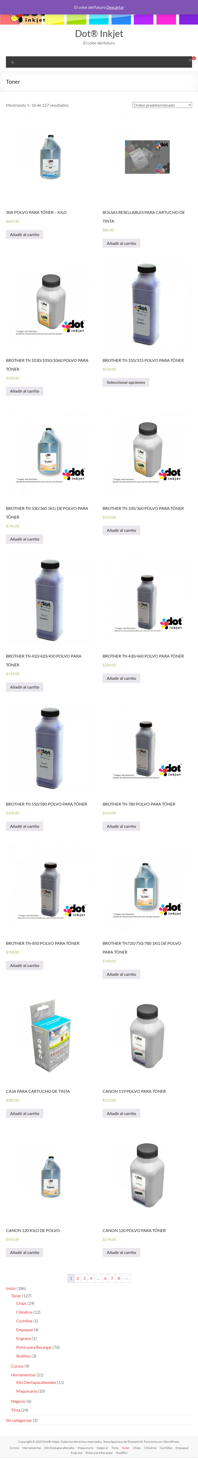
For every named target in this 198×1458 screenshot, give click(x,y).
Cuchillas (166, 1448)
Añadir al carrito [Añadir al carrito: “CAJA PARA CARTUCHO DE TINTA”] (24, 1113)
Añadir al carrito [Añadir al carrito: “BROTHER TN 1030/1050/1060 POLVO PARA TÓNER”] (24, 391)
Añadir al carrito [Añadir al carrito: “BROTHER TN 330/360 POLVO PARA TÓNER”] (121, 530)
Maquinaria (85, 1448)
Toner (126, 1448)
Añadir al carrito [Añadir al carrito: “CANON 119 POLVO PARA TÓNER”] (121, 1113)
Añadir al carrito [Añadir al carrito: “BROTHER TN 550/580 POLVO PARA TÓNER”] (24, 826)
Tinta (114, 1448)
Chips (137, 1448)
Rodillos (121, 1453)
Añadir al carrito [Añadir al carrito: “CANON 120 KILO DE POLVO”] (24, 1252)
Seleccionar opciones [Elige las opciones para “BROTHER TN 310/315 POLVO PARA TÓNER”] (126, 382)
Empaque (182, 1448)
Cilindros (150, 1448)
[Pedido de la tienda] (162, 105)
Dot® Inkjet (99, 33)
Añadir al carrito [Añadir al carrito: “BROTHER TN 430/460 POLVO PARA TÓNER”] (121, 678)
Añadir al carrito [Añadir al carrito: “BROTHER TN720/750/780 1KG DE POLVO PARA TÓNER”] (121, 974)
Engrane (76, 1453)
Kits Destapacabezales (59, 1448)
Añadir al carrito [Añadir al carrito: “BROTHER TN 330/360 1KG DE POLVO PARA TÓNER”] (24, 539)
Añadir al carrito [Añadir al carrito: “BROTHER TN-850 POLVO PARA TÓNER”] (24, 965)
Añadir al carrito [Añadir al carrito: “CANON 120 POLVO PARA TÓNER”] (121, 1252)
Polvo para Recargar (99, 1453)
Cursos (14, 1448)
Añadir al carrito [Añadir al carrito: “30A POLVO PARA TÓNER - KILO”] (24, 234)
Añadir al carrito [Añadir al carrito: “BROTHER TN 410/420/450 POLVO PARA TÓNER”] (24, 687)
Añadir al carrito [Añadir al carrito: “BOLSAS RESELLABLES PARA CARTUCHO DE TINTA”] (121, 243)
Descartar (115, 7)
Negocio (102, 1448)
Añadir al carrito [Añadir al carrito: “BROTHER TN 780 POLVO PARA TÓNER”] (121, 826)
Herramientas (31, 1448)
